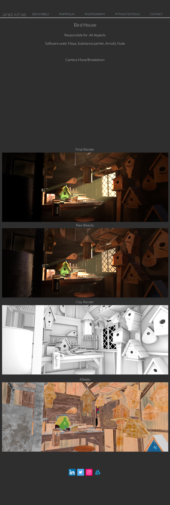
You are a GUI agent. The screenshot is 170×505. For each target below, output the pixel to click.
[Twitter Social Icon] (80, 472)
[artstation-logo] (97, 472)
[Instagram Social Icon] (89, 472)
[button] (40, 14)
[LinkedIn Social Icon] (72, 472)
